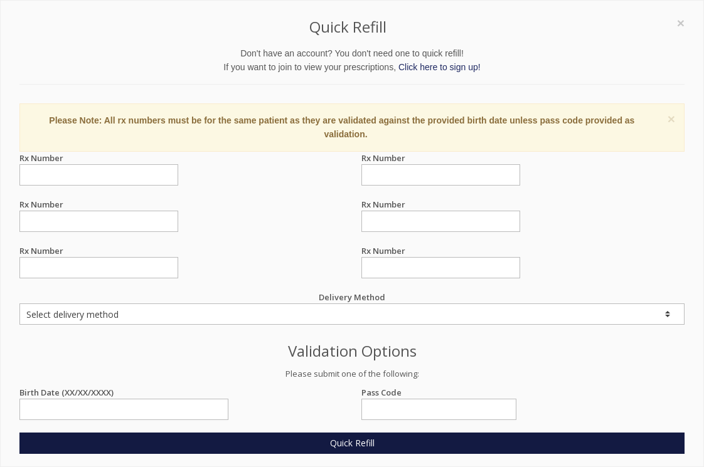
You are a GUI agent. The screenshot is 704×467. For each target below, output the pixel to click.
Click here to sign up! (439, 67)
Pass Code (438, 393)
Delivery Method (352, 308)
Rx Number (98, 158)
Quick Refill (352, 443)
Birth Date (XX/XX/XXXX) (123, 393)
